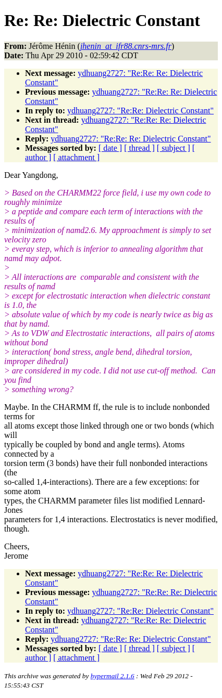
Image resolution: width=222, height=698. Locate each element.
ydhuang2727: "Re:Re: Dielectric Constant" (140, 110)
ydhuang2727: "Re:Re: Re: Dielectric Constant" (131, 138)
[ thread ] (139, 148)
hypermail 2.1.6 (112, 676)
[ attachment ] (76, 157)
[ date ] (110, 148)
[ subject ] (173, 148)
